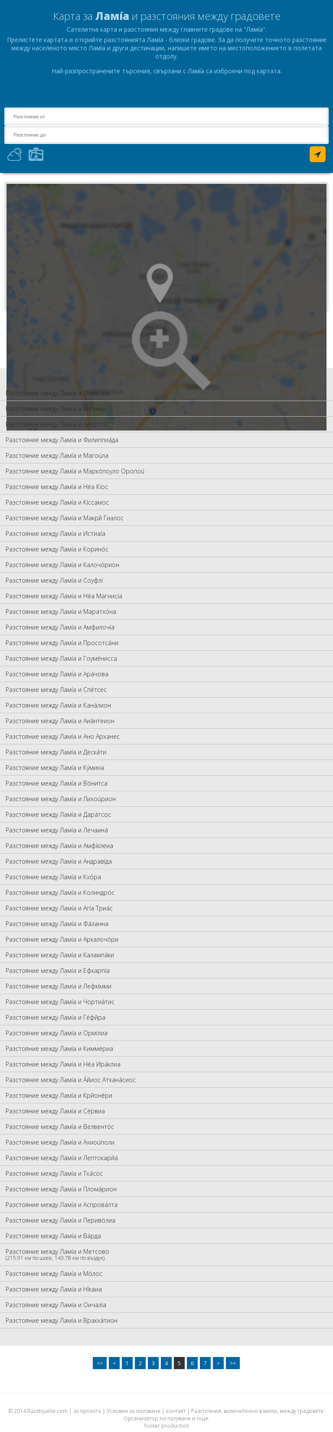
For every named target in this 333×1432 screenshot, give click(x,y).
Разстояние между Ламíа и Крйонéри (59, 1095)
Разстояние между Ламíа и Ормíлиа (57, 1033)
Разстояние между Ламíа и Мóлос (54, 1273)
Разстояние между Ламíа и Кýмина (55, 767)
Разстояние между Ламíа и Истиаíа (55, 533)
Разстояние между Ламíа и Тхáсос (54, 1173)
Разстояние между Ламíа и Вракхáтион (62, 1320)
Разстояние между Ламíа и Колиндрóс (60, 892)
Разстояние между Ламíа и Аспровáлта (62, 1204)
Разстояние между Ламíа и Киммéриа (59, 1048)
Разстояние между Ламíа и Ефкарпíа (58, 970)
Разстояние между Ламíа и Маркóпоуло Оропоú (75, 471)
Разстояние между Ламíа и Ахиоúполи (60, 1142)
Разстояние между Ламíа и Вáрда (53, 1236)
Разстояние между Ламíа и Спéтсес (56, 689)
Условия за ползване (133, 1411)
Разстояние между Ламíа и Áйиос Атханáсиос (71, 1080)
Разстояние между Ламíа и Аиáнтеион (60, 721)
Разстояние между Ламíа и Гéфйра (55, 1017)
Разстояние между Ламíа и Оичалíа (56, 1305)
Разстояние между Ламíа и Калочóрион (62, 565)
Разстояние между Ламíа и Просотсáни (62, 643)
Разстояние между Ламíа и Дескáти (56, 752)
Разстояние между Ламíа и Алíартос (57, 424)
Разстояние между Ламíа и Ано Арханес (63, 736)
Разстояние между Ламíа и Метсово (57, 1254)
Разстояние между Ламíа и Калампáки (60, 955)
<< (100, 1363)
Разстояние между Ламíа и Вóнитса (57, 783)
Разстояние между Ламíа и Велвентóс (60, 1126)
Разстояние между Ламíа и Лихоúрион (61, 799)
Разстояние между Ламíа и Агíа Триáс (59, 908)
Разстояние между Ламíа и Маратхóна (61, 611)
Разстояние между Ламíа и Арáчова (57, 674)
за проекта (87, 1411)
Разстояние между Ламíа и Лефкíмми (58, 986)
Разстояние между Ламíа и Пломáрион (61, 1189)
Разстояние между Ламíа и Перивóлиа (60, 1220)
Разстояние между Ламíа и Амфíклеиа (59, 846)
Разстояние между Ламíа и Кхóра (53, 877)
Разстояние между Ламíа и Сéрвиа (55, 1111)
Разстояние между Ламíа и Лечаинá (57, 830)
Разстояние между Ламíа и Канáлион (58, 705)
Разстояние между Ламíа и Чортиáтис (60, 1002)
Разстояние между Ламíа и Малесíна (58, 393)
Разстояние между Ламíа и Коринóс (57, 549)
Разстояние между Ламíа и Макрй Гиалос (65, 518)
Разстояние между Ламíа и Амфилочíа (60, 627)
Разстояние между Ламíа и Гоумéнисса (61, 658)
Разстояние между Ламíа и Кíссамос (57, 502)
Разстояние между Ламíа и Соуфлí (54, 580)
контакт (176, 1411)
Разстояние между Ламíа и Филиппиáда (62, 440)
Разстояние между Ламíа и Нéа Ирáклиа (63, 1064)
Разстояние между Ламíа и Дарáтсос (58, 814)
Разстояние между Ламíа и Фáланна (57, 924)
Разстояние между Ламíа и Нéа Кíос (57, 487)
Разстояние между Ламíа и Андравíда (59, 861)
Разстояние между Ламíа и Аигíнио (55, 408)
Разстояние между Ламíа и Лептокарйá (62, 1158)
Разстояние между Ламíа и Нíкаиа (54, 1289)
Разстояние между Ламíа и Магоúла (57, 455)
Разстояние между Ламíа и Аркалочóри (62, 939)
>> (233, 1363)
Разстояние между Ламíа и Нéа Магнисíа (64, 596)
